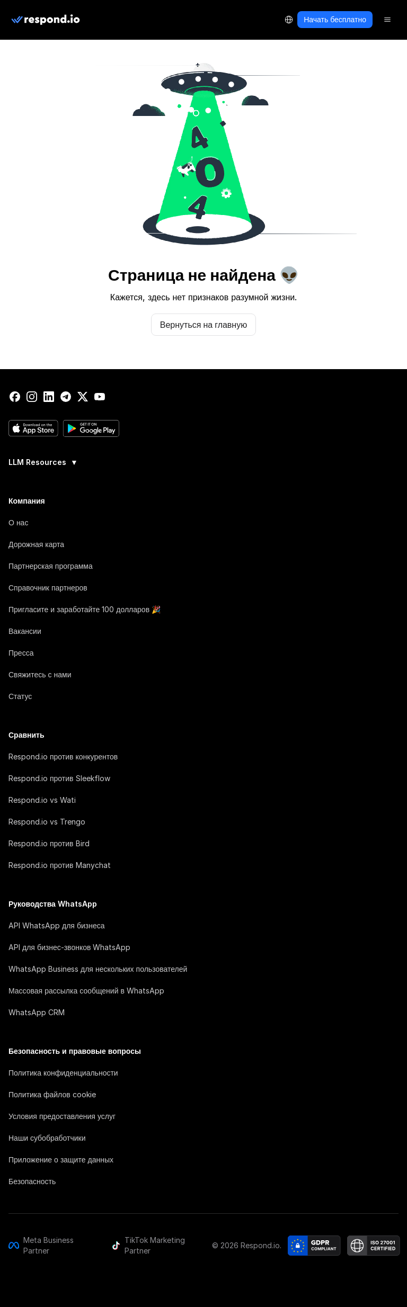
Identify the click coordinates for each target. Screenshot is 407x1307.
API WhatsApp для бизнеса (56, 925)
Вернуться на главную (203, 324)
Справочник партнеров (47, 587)
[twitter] (82, 396)
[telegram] (65, 396)
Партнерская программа (50, 565)
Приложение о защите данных (60, 1159)
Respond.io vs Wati (42, 799)
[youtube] (99, 396)
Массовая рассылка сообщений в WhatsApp (86, 990)
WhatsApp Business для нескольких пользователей (97, 968)
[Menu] (387, 19)
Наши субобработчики (46, 1137)
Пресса (20, 652)
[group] (203, 461)
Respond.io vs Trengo (46, 821)
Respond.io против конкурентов (63, 756)
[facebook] (14, 396)
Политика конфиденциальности (63, 1072)
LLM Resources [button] (43, 462)
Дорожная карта (36, 544)
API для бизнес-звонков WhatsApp (69, 947)
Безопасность (32, 1181)
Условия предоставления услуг (62, 1116)
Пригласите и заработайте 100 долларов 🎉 (84, 609)
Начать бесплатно (335, 19)
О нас (18, 522)
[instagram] (31, 396)
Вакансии (24, 630)
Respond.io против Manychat (59, 865)
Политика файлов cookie (52, 1094)
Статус (20, 696)
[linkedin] (48, 396)
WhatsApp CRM (36, 1012)
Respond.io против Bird (49, 843)
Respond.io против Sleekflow (59, 778)
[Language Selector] (289, 19)
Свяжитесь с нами (39, 674)
